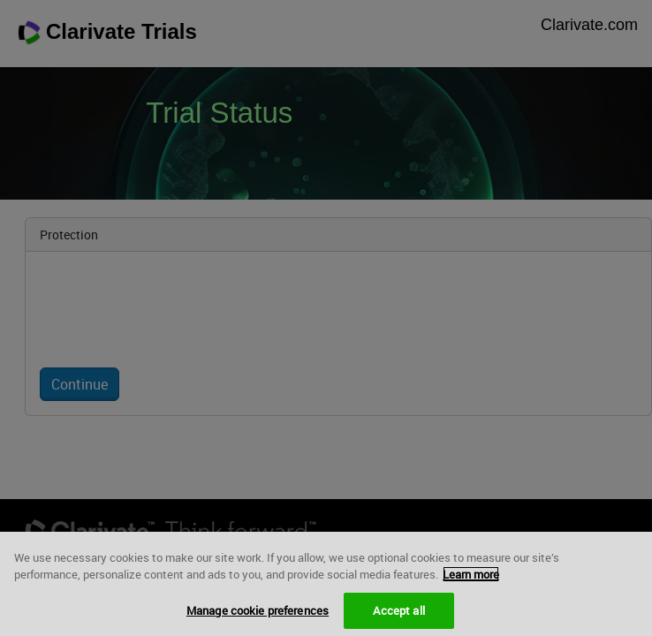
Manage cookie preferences (257, 614)
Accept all (398, 614)
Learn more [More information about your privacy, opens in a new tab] (471, 579)
